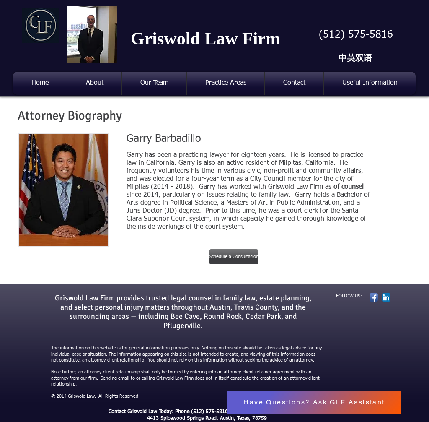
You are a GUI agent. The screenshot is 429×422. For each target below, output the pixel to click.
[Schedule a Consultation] (233, 256)
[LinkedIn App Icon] (386, 297)
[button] (154, 83)
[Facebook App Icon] (374, 297)
